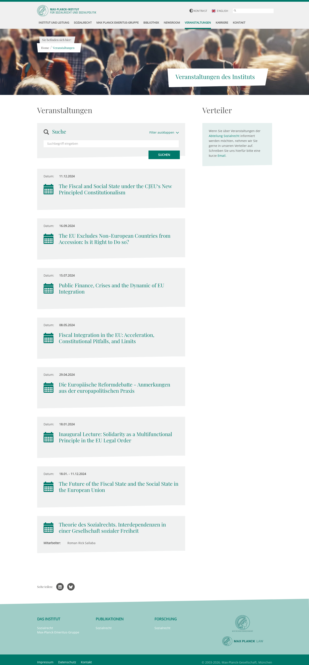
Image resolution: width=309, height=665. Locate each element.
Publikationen (110, 618)
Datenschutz (67, 662)
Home (45, 48)
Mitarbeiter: (52, 543)
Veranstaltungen (63, 48)
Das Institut (48, 618)
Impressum (45, 662)
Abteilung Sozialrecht (224, 136)
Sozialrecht (45, 628)
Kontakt (86, 662)
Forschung (165, 618)
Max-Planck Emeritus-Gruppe (58, 632)
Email (222, 156)
